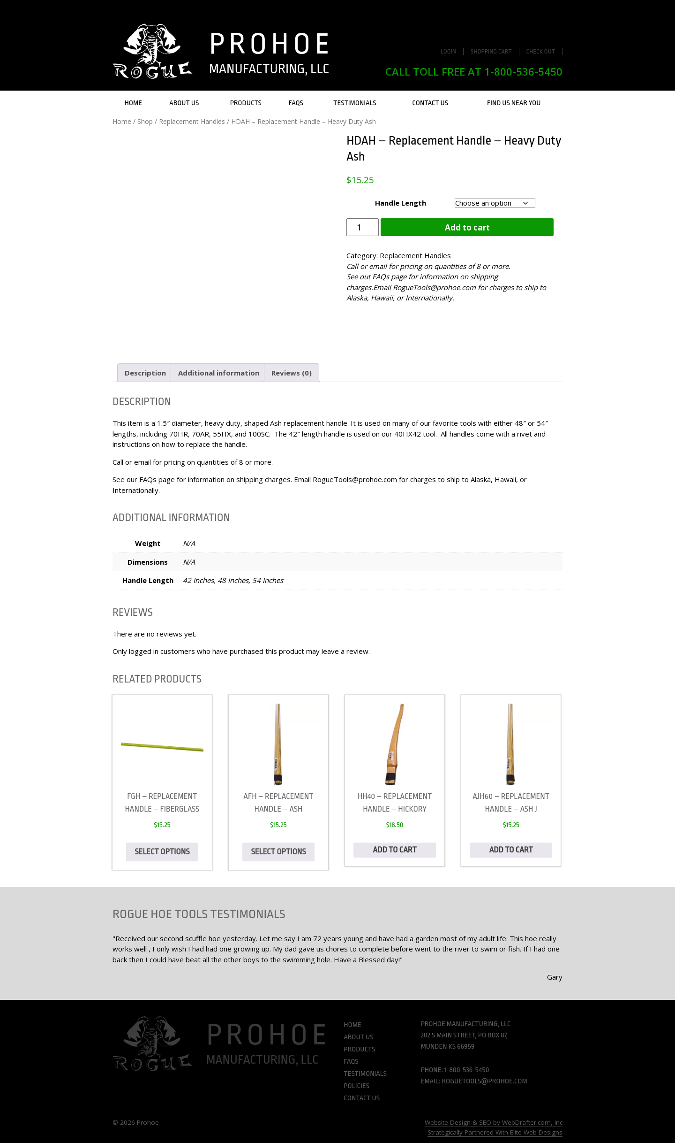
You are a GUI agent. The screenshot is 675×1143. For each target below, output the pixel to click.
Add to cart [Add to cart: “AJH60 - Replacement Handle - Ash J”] (511, 849)
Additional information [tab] (218, 372)
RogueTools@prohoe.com (434, 287)
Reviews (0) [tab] (291, 372)
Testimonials (354, 103)
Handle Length (400, 202)
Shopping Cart (491, 51)
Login (448, 51)
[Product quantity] (362, 227)
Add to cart (467, 227)
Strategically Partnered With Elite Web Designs (495, 1132)
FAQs (296, 103)
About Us (184, 103)
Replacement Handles (192, 121)
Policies (356, 1086)
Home (133, 103)
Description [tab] (145, 372)
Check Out (540, 51)
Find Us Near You (514, 103)
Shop (145, 121)
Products (246, 103)
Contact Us (430, 103)
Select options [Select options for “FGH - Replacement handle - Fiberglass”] (162, 851)
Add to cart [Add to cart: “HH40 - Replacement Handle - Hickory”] (395, 849)
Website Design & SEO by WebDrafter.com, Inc (493, 1122)
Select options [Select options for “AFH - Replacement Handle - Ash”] (278, 851)
